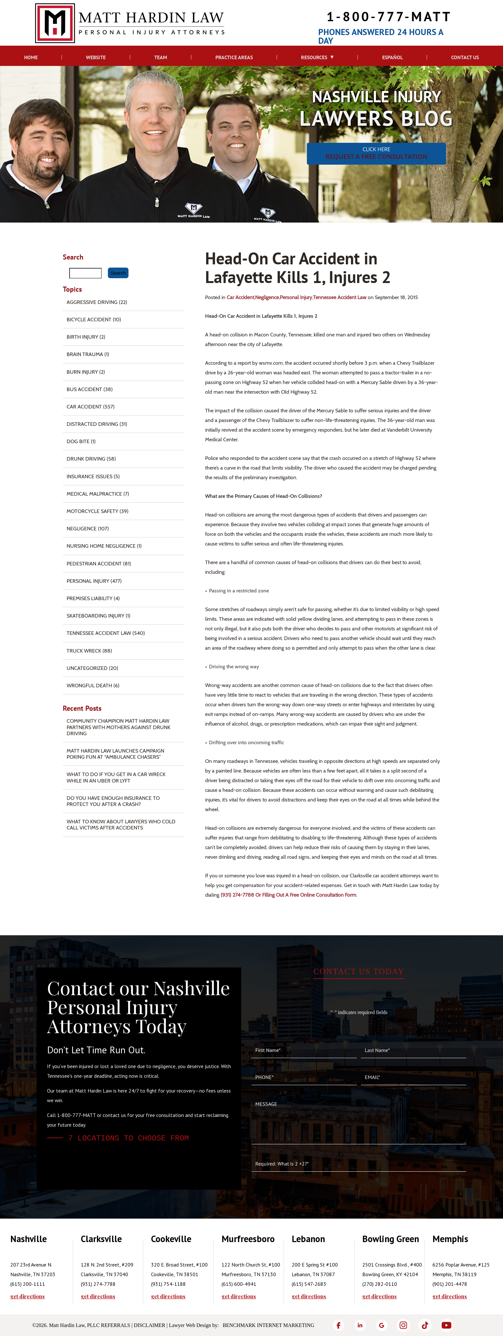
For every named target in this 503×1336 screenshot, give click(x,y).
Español (392, 57)
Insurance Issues (89, 476)
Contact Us (465, 57)
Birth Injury (82, 337)
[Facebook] (338, 1325)
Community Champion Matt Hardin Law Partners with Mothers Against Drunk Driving (118, 727)
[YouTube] (446, 1325)
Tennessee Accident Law (339, 297)
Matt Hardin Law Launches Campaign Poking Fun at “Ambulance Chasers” (115, 754)
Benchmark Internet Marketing (268, 1325)
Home (31, 57)
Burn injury (82, 372)
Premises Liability (89, 598)
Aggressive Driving (92, 302)
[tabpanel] (45, 1266)
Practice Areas (234, 57)
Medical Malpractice (94, 494)
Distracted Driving (92, 424)
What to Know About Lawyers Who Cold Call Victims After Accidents (121, 825)
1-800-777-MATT (389, 16)
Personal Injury (296, 297)
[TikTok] (425, 1325)
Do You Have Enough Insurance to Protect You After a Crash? (113, 801)
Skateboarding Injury (95, 616)
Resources (314, 57)
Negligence (267, 297)
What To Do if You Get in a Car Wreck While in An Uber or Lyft (116, 777)
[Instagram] (403, 1325)
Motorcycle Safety (92, 511)
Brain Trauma (85, 354)
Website (96, 57)
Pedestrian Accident (94, 564)
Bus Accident (84, 389)
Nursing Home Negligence (101, 546)
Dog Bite (78, 441)
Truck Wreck (84, 651)
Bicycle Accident (89, 319)
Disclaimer (149, 1325)
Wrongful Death (89, 685)
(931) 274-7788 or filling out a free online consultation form (288, 895)
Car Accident (240, 297)
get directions (27, 1296)
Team (160, 57)
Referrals (115, 1325)
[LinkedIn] (360, 1325)
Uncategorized (87, 668)
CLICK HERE (376, 153)
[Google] (381, 1325)
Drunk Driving (86, 459)
